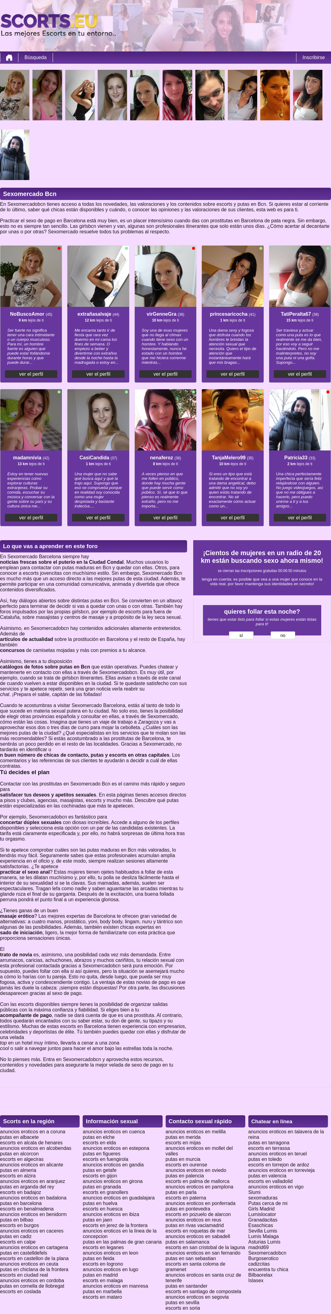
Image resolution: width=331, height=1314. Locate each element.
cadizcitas (259, 1264)
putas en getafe (99, 1170)
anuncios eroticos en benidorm (33, 1214)
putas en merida (183, 1137)
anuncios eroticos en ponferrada (201, 1203)
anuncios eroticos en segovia (197, 1297)
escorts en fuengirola (105, 1159)
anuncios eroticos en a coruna (32, 1131)
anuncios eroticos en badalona (33, 1197)
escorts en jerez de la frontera (115, 1225)
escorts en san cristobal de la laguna (205, 1247)
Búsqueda (35, 57)
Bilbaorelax (260, 1275)
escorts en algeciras (21, 1159)
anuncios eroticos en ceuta (29, 1264)
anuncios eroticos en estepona (116, 1148)
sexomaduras (263, 1197)
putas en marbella (102, 1291)
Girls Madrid (261, 1208)
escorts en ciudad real (24, 1275)
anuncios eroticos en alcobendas (35, 1148)
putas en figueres (101, 1153)
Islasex (256, 1280)
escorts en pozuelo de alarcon (198, 1214)
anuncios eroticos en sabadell (198, 1236)
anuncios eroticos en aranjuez (32, 1181)
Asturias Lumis (264, 1241)
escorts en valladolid (270, 1181)
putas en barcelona (21, 1203)
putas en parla (181, 1192)
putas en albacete (19, 1137)
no (282, 635)
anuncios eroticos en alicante (31, 1164)
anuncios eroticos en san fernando (203, 1253)
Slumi (254, 1192)
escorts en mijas (183, 1142)
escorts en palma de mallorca (198, 1181)
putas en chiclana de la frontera (34, 1269)
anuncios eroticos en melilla (196, 1131)
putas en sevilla (182, 1302)
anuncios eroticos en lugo (110, 1269)
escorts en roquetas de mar (195, 1230)
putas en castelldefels (23, 1253)
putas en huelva (100, 1203)
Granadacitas (262, 1219)
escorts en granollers (105, 1192)
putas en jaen (97, 1219)
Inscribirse (314, 57)
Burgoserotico (263, 1258)
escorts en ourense (186, 1164)
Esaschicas (260, 1225)
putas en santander (187, 1286)
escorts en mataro (102, 1297)
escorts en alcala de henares (31, 1142)
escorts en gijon (100, 1175)
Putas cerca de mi (268, 1203)
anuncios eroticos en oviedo (196, 1170)
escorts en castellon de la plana (34, 1258)
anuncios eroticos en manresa (115, 1286)
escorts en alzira (18, 1175)
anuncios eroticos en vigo (276, 1186)
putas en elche (99, 1137)
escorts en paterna (186, 1197)
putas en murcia (183, 1159)
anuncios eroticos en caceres (31, 1230)
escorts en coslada (20, 1291)
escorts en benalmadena (27, 1208)
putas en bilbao (16, 1219)
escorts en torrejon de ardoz (278, 1164)
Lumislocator (262, 1214)
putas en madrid (100, 1275)
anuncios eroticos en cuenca (114, 1131)
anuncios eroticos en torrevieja (281, 1170)
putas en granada (102, 1186)
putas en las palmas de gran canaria (122, 1241)
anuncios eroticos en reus (193, 1219)
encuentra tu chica (268, 1269)
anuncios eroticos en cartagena (34, 1247)
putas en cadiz (16, 1236)
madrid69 (258, 1247)
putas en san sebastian (191, 1258)
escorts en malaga (103, 1280)
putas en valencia (267, 1175)
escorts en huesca (102, 1208)
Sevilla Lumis (262, 1230)
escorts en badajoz (20, 1192)
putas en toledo (265, 1159)
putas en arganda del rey (27, 1186)
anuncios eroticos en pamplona (199, 1186)
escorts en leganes (103, 1247)
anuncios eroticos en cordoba (32, 1280)
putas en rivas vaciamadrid (195, 1225)
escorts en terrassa (269, 1148)
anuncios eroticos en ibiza (111, 1214)
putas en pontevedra (188, 1208)
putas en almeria (18, 1170)
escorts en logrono (103, 1264)
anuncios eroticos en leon (110, 1253)
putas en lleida (98, 1258)
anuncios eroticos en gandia (113, 1164)
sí (241, 635)
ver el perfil (31, 374)
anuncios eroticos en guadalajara (119, 1197)
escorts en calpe (18, 1241)
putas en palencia (185, 1175)
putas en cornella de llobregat (32, 1286)
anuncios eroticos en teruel (277, 1153)
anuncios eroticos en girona (113, 1181)
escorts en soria (183, 1308)
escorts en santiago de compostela (203, 1291)
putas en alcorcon (19, 1153)
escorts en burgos (19, 1225)
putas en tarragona (268, 1142)
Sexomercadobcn (267, 1253)
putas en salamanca (187, 1241)
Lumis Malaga (263, 1236)
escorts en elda (99, 1142)
